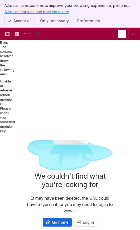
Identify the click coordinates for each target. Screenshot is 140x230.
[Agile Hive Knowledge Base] (27, 34)
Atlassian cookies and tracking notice (36, 11)
